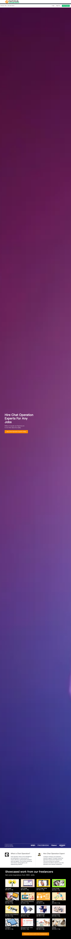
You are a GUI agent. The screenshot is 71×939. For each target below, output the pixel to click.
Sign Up (58, 5)
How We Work (11, 5)
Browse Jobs (4, 5)
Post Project (66, 5)
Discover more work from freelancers (35, 934)
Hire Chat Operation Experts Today (16, 431)
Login (53, 5)
